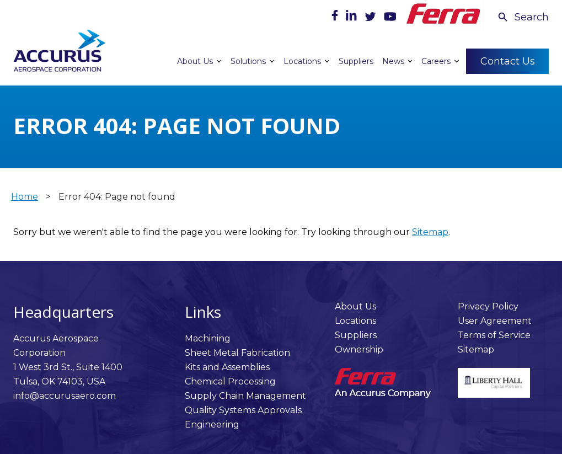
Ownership (359, 349)
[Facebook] (335, 18)
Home (24, 196)
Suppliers (356, 335)
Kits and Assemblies (227, 367)
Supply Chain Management (245, 396)
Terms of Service (494, 335)
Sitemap (430, 232)
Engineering (212, 424)
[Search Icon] (523, 17)
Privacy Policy (488, 306)
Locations (355, 321)
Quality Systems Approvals (243, 410)
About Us (355, 306)
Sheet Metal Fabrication (237, 353)
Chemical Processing (230, 381)
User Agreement (495, 321)
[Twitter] (371, 18)
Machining (208, 338)
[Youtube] (390, 18)
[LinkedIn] (352, 18)
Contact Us (507, 61)
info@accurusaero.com (64, 396)
